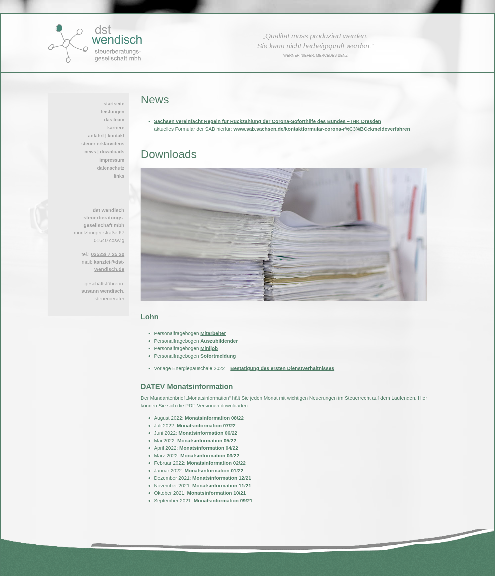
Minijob (209, 348)
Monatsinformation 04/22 (208, 448)
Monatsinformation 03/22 (209, 455)
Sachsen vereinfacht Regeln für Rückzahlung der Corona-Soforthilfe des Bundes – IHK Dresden (267, 121)
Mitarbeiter (213, 333)
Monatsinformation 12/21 (221, 478)
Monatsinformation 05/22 (206, 440)
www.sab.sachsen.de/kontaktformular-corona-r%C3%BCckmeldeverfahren (322, 129)
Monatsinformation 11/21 (221, 485)
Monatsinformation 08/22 (214, 418)
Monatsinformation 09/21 (223, 500)
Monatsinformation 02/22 (216, 463)
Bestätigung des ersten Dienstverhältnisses (282, 368)
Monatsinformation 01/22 (214, 470)
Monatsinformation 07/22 (206, 425)
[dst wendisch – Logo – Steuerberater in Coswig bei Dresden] (98, 26)
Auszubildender (219, 341)
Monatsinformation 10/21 (216, 493)
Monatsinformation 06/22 (208, 433)
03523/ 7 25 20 (107, 254)
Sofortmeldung (218, 356)
